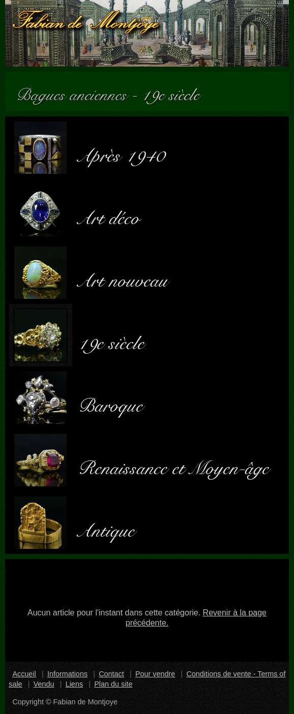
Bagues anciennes (75, 91)
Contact (111, 674)
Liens (74, 684)
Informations (67, 674)
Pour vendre (155, 674)
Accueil (24, 674)
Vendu (44, 684)
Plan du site (113, 684)
